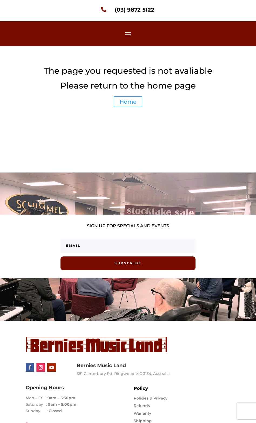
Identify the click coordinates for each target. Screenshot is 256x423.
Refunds (142, 405)
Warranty (142, 413)
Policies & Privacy (150, 398)
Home (128, 102)
